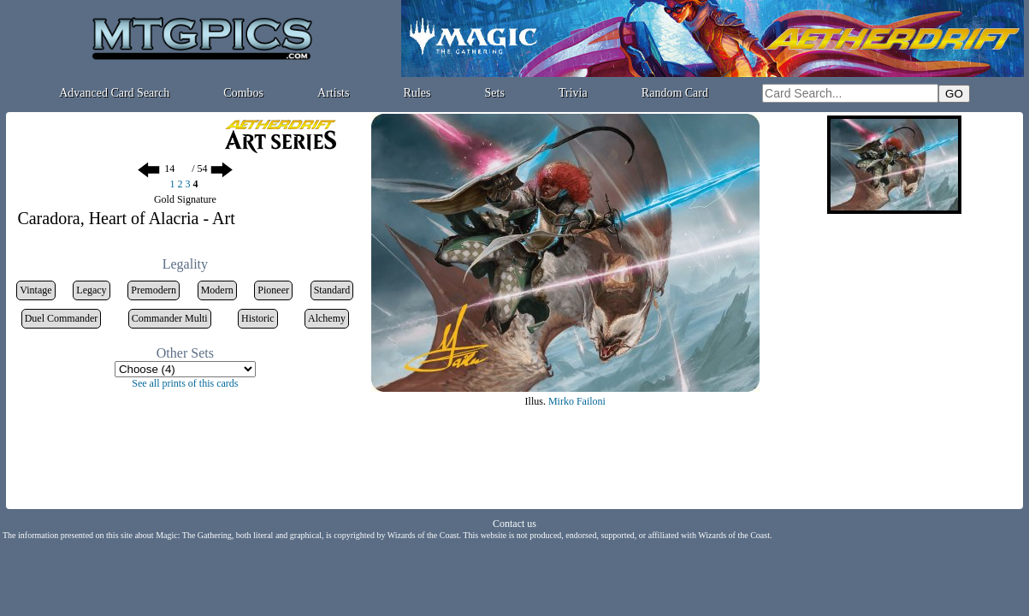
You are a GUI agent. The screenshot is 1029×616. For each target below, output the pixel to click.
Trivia (573, 92)
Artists (333, 92)
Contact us (514, 524)
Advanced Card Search (114, 92)
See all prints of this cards (185, 383)
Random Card (675, 92)
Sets (495, 92)
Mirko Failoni (577, 401)
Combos (243, 92)
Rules (417, 92)
